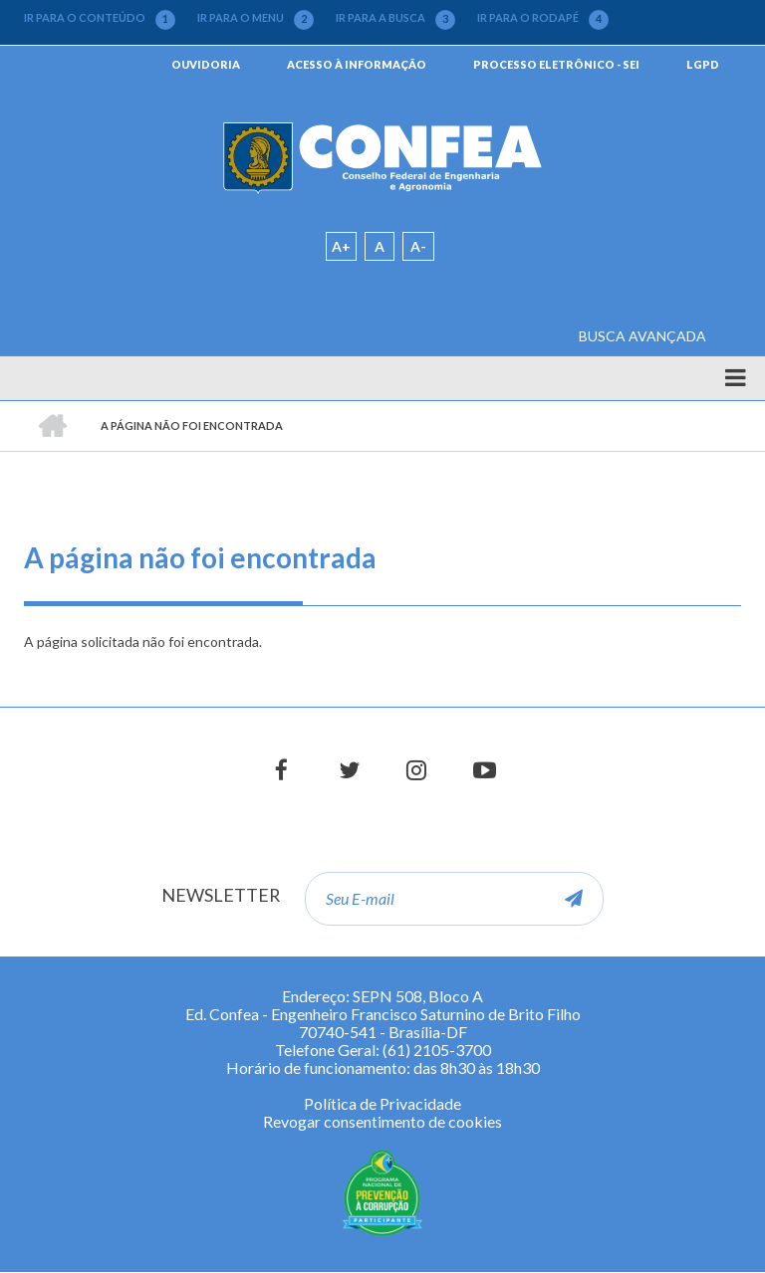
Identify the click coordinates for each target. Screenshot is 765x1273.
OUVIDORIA (205, 64)
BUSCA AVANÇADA (642, 335)
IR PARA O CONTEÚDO (99, 18)
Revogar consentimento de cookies (382, 1121)
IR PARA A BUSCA (395, 18)
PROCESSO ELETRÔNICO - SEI (556, 64)
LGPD (702, 64)
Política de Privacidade (382, 1103)
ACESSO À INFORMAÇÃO (356, 64)
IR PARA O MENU (255, 18)
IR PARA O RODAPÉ (543, 18)
